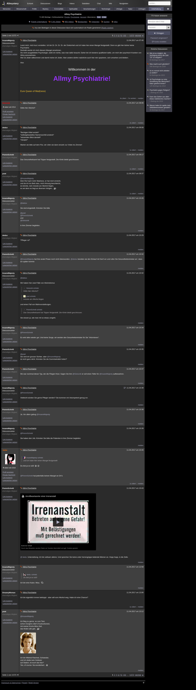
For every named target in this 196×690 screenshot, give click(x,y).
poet (4, 174)
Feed (98, 17)
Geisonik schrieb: (31, 288)
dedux (5, 128)
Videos (71, 4)
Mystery (45, 9)
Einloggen (160, 33)
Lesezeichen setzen (10, 54)
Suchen (106, 22)
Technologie (106, 9)
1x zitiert (133, 150)
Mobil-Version (34, 683)
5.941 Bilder (56, 22)
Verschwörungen (89, 9)
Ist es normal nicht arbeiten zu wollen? (159, 73)
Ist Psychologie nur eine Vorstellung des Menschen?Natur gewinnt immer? (159, 82)
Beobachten (82, 22)
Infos (115, 22)
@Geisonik (24, 220)
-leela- (5, 450)
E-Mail (104, 17)
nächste (138, 35)
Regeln (24, 683)
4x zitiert (123, 98)
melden (140, 98)
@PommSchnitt (26, 215)
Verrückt (83, 17)
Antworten (95, 22)
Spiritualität (73, 9)
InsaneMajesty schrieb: (33, 458)
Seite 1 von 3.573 (10, 35)
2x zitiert (133, 123)
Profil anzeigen (8, 111)
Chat (99, 4)
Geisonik (6, 103)
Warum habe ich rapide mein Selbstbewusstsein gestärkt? (159, 107)
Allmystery (13, 3)
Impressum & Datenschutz (11, 683)
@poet (23, 213)
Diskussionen (45, 4)
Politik (34, 9)
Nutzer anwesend (159, 16)
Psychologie (75, 17)
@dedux (23, 203)
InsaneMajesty (8, 40)
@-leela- (23, 557)
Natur (130, 9)
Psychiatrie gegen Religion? (159, 91)
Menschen (6, 9)
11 (119, 35)
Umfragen (142, 9)
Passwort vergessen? (159, 38)
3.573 (131, 35)
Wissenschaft (21, 9)
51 (121, 35)
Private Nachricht (9, 114)
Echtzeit (30, 4)
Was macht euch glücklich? (159, 65)
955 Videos (69, 22)
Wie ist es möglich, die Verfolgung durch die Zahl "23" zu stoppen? (159, 56)
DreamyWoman (8, 593)
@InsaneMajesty (27, 178)
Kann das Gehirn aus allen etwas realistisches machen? (159, 99)
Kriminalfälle (58, 9)
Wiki (110, 4)
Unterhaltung (156, 9)
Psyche (67, 17)
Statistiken (86, 4)
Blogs (60, 4)
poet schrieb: (29, 296)
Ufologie (119, 9)
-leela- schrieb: (30, 575)
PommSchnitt (8, 155)
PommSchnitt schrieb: (32, 310)
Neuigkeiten (123, 4)
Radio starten (107, 28)
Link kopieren (7, 52)
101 (124, 35)
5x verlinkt (132, 98)
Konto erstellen (160, 42)
